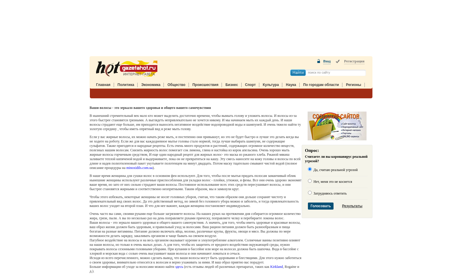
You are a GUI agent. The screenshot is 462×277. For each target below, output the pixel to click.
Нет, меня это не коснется (332, 182)
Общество (176, 85)
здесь (179, 267)
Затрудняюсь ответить (330, 193)
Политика (126, 85)
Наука (291, 85)
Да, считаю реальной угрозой (335, 170)
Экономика (150, 85)
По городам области (321, 85)
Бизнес (231, 85)
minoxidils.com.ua (139, 168)
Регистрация (354, 61)
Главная (103, 85)
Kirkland (276, 267)
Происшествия (205, 85)
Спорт (250, 85)
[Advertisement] (231, 29)
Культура (271, 85)
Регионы (353, 85)
